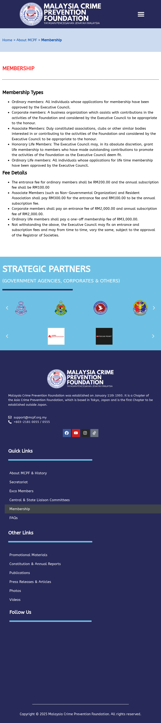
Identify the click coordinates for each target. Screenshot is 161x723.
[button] (141, 14)
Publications (19, 573)
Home (7, 40)
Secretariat (18, 482)
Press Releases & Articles (30, 582)
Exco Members (21, 491)
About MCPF (26, 40)
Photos (15, 591)
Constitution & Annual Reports (35, 564)
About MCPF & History (28, 473)
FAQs (13, 518)
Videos (14, 600)
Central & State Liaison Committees (39, 500)
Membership (19, 509)
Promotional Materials (28, 555)
